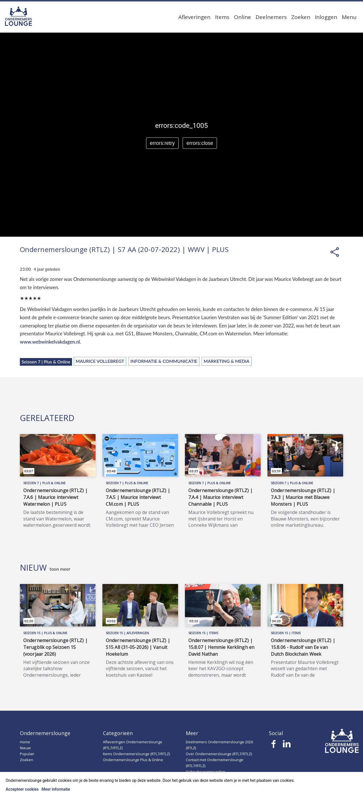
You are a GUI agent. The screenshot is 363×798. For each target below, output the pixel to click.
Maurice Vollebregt (100, 361)
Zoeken (300, 17)
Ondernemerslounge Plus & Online (133, 759)
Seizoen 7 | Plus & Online (46, 361)
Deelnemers (271, 17)
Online (242, 17)
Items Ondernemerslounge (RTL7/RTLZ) (136, 753)
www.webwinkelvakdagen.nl (50, 342)
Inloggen (326, 17)
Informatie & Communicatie (163, 361)
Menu (349, 17)
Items (222, 17)
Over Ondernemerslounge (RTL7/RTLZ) (219, 753)
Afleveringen (194, 17)
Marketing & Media (226, 361)
